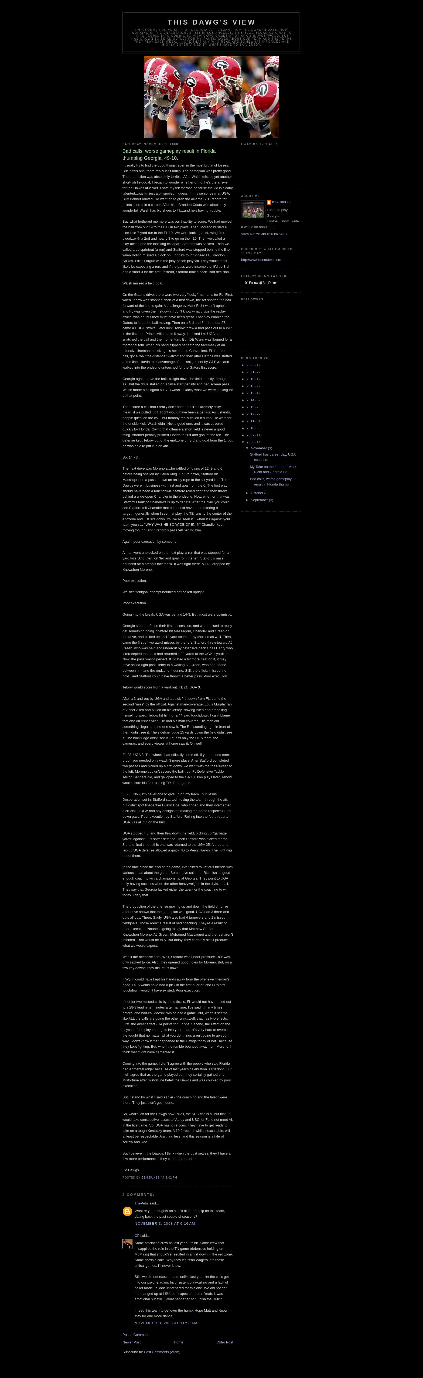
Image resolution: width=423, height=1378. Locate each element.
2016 (251, 386)
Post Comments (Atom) (162, 1352)
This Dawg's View (212, 22)
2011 (251, 421)
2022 (251, 365)
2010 (251, 428)
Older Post (225, 1342)
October (257, 493)
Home (178, 1342)
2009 (251, 435)
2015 (251, 393)
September (260, 500)
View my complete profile (264, 234)
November (259, 448)
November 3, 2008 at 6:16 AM (165, 1223)
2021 (251, 372)
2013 (251, 407)
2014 (251, 400)
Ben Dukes (281, 202)
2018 (251, 379)
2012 (251, 414)
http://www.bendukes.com (261, 260)
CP (137, 1236)
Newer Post (131, 1342)
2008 (251, 442)
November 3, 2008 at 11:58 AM (166, 1323)
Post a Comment (135, 1335)
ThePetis (141, 1203)
